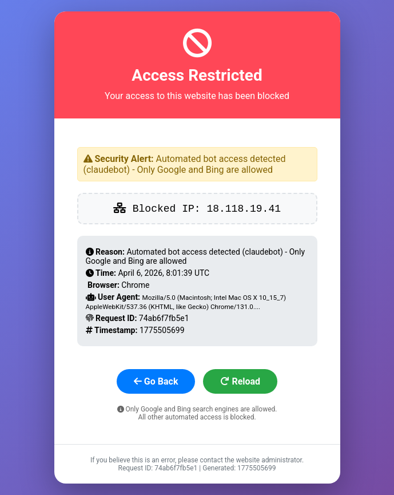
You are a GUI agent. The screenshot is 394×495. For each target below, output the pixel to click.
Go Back (156, 381)
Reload (240, 381)
